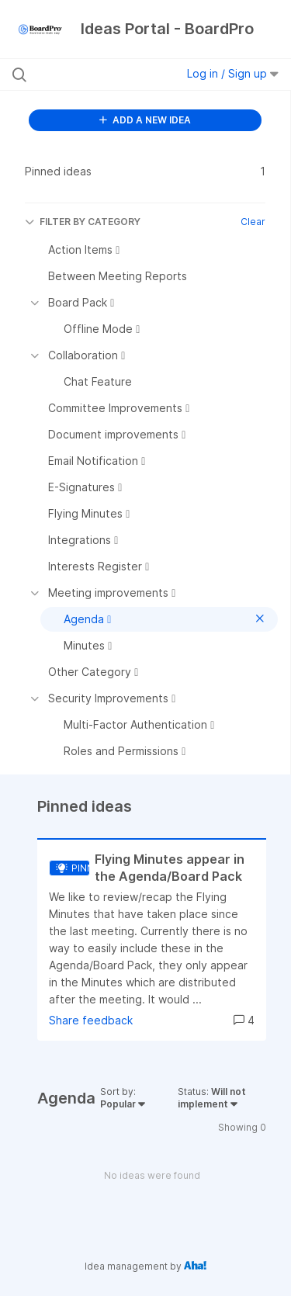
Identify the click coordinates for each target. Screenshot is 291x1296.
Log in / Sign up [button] (233, 73)
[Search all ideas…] (92, 74)
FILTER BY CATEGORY (82, 221)
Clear (253, 221)
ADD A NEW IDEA (145, 120)
